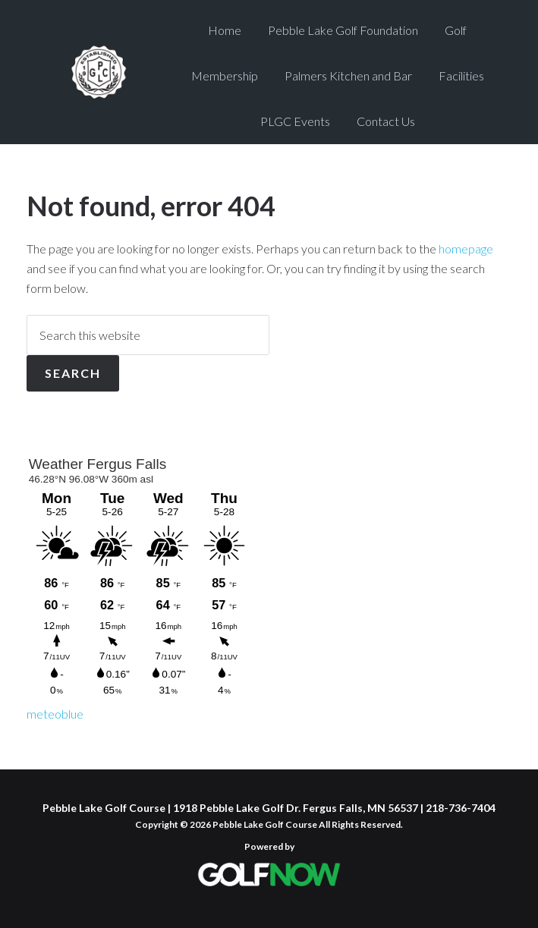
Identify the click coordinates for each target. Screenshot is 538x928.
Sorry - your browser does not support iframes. (140, 575)
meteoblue (55, 713)
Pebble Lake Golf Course (98, 72)
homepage (466, 248)
